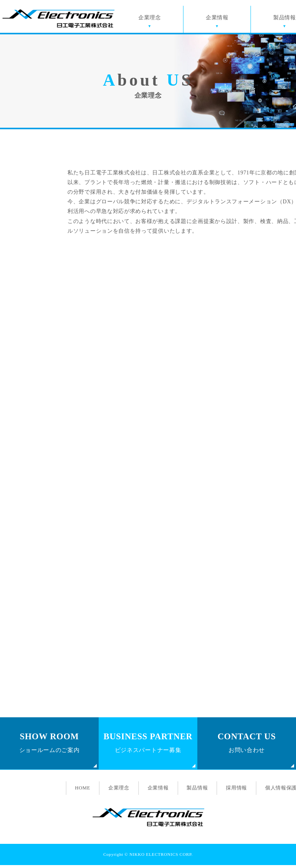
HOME (79, 789)
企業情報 (218, 19)
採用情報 (236, 789)
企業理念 (151, 19)
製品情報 (197, 789)
